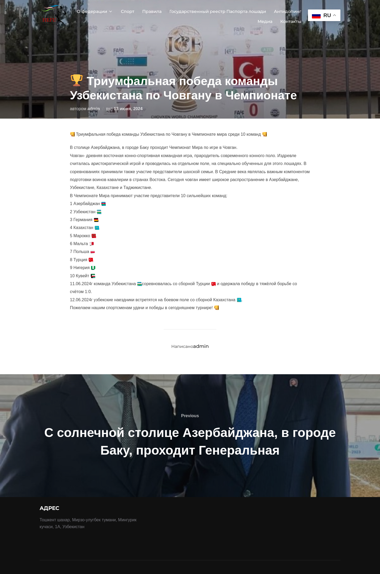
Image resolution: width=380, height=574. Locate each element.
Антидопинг (287, 11)
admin (93, 108)
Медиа (265, 21)
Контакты (290, 21)
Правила (152, 11)
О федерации (95, 11)
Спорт (127, 11)
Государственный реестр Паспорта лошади (217, 11)
